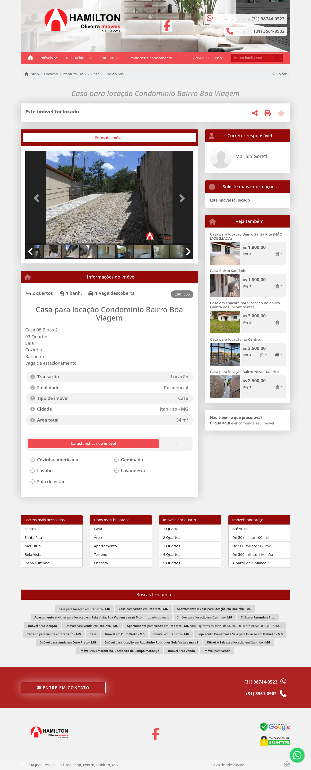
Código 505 (114, 73)
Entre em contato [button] (63, 687)
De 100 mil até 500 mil (251, 545)
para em (84, 609)
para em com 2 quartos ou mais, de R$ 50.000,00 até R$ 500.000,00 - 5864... (204, 626)
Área (98, 537)
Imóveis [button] (46, 57)
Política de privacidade (226, 764)
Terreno (100, 554)
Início (31, 73)
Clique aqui (220, 423)
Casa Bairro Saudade (228, 270)
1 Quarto (170, 528)
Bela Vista (33, 554)
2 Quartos (171, 537)
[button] (38, 198)
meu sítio (33, 545)
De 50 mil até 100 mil (250, 537)
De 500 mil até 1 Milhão (252, 554)
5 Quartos (171, 562)
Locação (51, 73)
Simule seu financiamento (149, 57)
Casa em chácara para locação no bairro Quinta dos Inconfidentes (245, 304)
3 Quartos (171, 545)
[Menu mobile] (30, 57)
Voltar (279, 73)
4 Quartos (171, 554)
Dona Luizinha (37, 562)
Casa (95, 73)
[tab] (41, 137)
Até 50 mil (241, 528)
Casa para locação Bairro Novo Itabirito (244, 371)
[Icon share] (167, 25)
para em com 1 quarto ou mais (101, 617)
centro (30, 528)
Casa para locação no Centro (235, 339)
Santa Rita (33, 537)
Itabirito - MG (74, 73)
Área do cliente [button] (206, 57)
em (125, 634)
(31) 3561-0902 (269, 31)
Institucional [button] (76, 57)
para (42, 626)
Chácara (101, 562)
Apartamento (105, 545)
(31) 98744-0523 (268, 19)
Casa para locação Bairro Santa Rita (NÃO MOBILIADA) (246, 236)
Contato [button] (107, 57)
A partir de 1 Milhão (249, 562)
